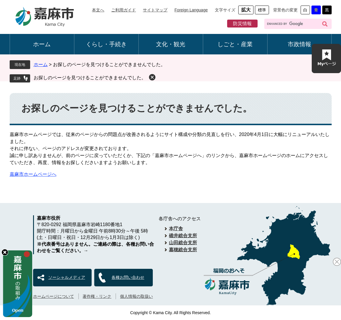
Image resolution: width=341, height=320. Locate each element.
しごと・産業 (235, 44)
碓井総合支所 (183, 235)
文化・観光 (170, 44)
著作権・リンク (97, 296)
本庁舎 (176, 228)
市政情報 (299, 44)
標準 (262, 10)
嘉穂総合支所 (183, 249)
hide (4, 252)
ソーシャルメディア (66, 277)
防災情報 (242, 23)
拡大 (246, 9)
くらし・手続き (106, 44)
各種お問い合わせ (128, 277)
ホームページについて (53, 296)
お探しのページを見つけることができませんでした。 (90, 77)
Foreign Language (191, 10)
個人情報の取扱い (136, 296)
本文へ (98, 10)
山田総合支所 (183, 242)
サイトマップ (155, 10)
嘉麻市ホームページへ (33, 174)
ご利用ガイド (123, 10)
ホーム (42, 44)
